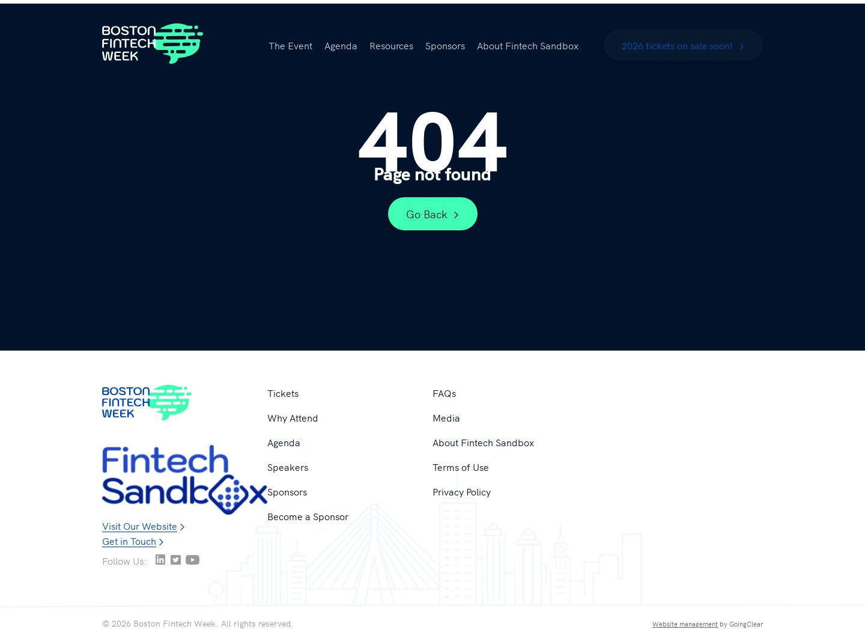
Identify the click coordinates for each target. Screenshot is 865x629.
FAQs (444, 392)
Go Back (433, 213)
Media (446, 417)
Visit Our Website (139, 525)
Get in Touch (129, 540)
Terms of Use (460, 466)
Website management (685, 623)
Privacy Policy (461, 491)
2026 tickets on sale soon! (683, 45)
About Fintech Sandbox (527, 45)
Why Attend (292, 417)
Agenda (340, 45)
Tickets (283, 392)
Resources (391, 45)
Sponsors (445, 45)
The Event (290, 45)
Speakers (287, 466)
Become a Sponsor (307, 516)
